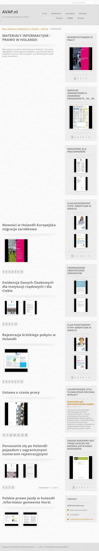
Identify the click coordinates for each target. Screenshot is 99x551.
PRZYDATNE (47, 19)
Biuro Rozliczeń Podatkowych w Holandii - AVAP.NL (25, 30)
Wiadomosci (56, 14)
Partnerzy (83, 14)
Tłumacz (59, 19)
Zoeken (95, 2)
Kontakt (81, 19)
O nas (44, 14)
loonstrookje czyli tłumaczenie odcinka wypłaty (80, 403)
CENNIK (70, 19)
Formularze (70, 14)
